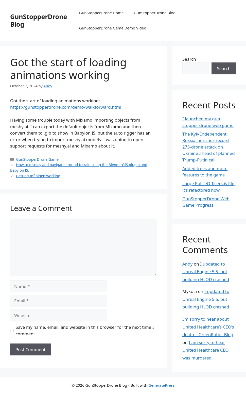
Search (189, 59)
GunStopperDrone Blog (38, 20)
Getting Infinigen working (38, 175)
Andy (187, 264)
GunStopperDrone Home (101, 12)
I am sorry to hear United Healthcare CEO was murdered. (205, 350)
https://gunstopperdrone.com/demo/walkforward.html (65, 107)
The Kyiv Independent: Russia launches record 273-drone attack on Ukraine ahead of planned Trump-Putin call (208, 147)
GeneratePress (161, 385)
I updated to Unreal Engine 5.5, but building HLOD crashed (205, 271)
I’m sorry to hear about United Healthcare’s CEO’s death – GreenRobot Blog (208, 326)
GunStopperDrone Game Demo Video (112, 27)
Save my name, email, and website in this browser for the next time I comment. (85, 330)
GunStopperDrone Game (37, 159)
